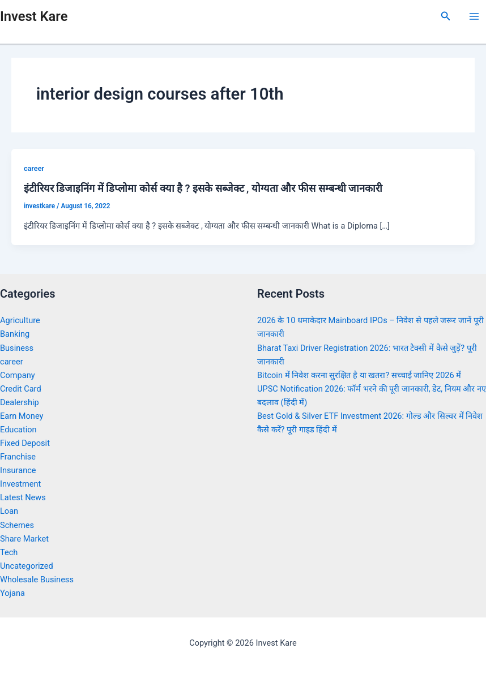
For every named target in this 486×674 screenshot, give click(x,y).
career (34, 168)
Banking (14, 334)
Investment (20, 484)
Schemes (17, 525)
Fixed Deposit (25, 443)
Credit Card (20, 389)
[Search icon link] (446, 16)
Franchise (18, 457)
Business (16, 348)
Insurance (18, 470)
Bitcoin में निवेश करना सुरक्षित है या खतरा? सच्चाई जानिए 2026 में (359, 375)
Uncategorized (26, 566)
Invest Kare (33, 16)
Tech (9, 552)
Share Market (24, 539)
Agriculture (20, 320)
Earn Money (21, 416)
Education (18, 429)
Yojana (12, 593)
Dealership (19, 402)
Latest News (23, 497)
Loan (9, 511)
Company (17, 375)
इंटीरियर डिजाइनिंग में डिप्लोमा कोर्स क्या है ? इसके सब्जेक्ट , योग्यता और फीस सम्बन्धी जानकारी (203, 188)
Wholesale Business (37, 579)
